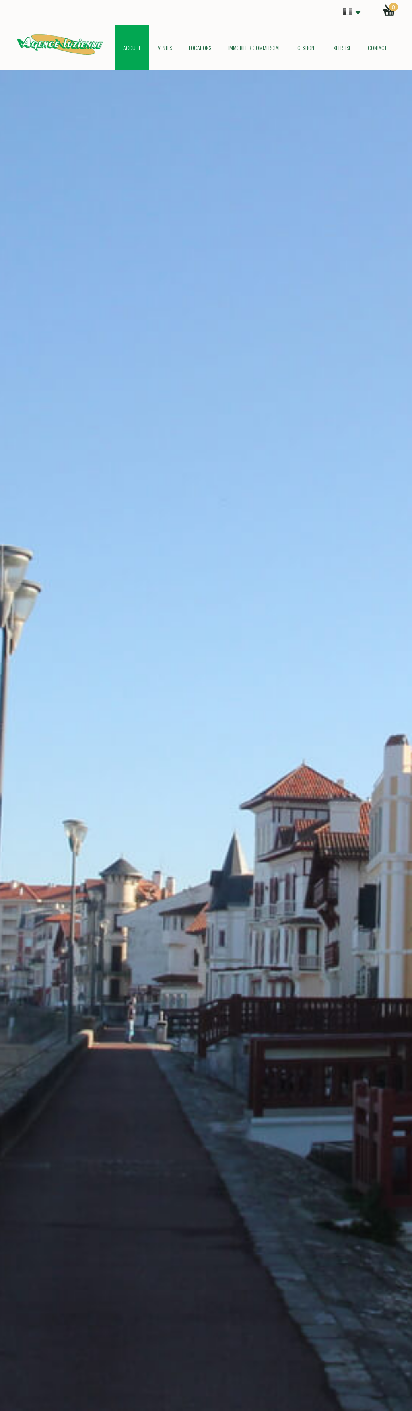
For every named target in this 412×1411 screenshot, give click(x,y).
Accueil (132, 47)
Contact (377, 47)
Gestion (305, 47)
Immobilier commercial (254, 47)
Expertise (341, 47)
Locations (200, 47)
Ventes (165, 47)
